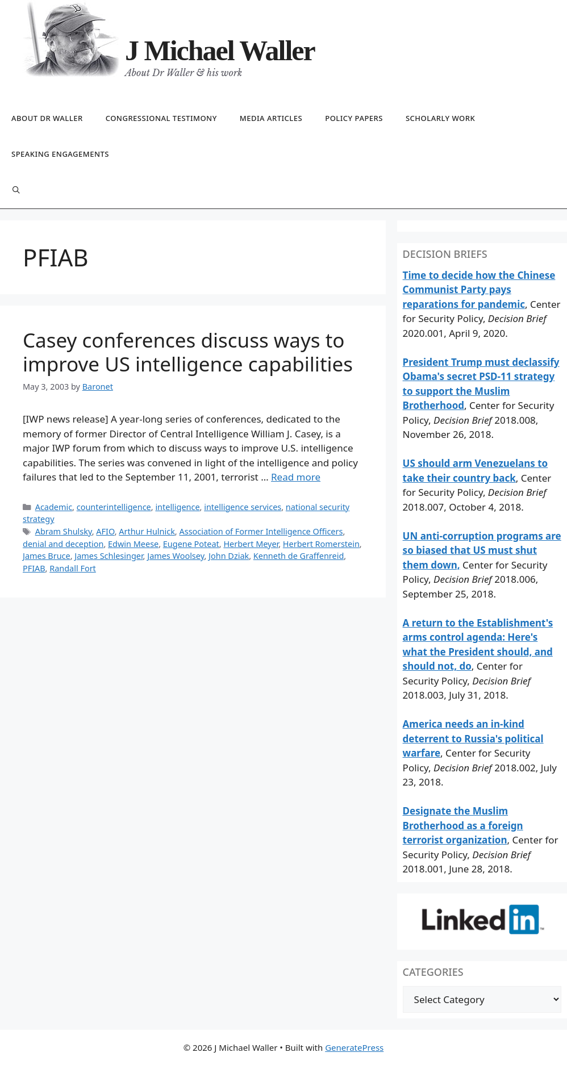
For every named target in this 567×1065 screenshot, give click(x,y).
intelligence (177, 507)
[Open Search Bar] (16, 190)
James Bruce (46, 555)
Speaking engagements (60, 154)
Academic (53, 507)
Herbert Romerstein (321, 543)
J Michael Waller (220, 50)
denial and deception (63, 543)
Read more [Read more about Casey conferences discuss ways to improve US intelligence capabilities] (295, 476)
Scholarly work (440, 118)
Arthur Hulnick (147, 531)
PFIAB (34, 568)
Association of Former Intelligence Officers (261, 531)
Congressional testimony (161, 118)
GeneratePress (354, 1047)
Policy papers (354, 118)
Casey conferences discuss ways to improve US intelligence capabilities (188, 352)
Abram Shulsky (63, 531)
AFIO (105, 531)
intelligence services (242, 507)
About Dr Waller (47, 118)
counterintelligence (114, 507)
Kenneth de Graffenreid (298, 555)
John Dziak (229, 555)
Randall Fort (72, 568)
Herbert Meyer (250, 543)
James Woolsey (175, 555)
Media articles (271, 118)
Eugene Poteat (191, 543)
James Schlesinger (108, 555)
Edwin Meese (133, 543)
